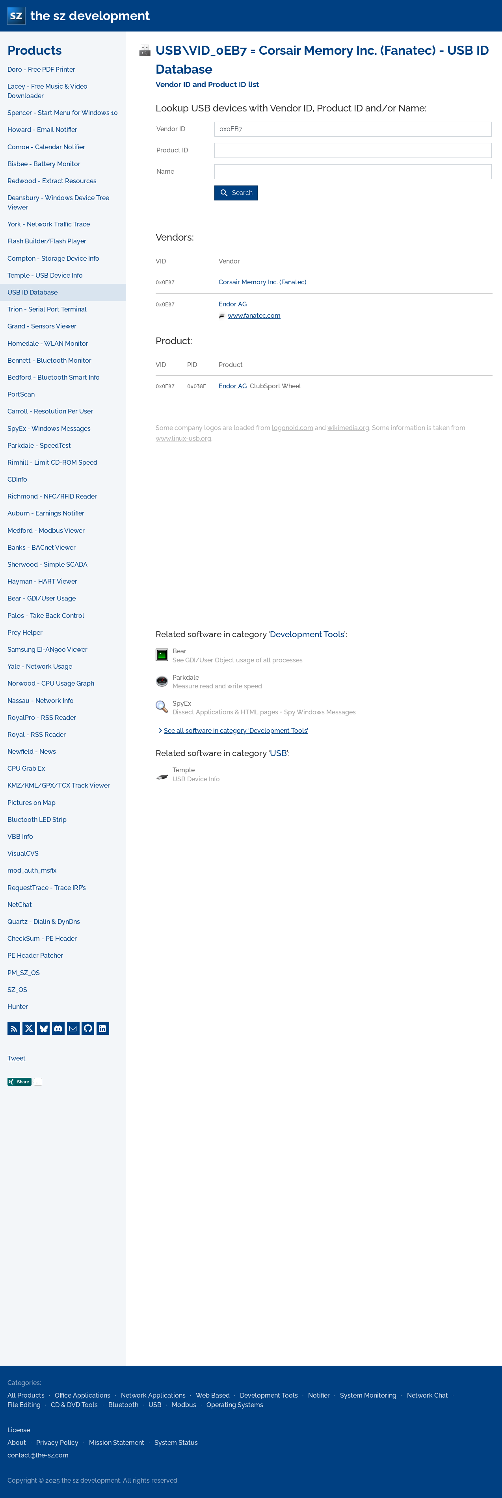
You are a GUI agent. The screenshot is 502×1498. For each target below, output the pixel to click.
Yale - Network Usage (39, 666)
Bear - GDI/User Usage (41, 598)
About (16, 1442)
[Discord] (58, 1028)
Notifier (319, 1395)
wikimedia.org (348, 428)
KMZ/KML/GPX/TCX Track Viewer (58, 785)
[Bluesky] (43, 1028)
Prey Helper (25, 632)
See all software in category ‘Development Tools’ (232, 730)
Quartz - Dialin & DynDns (43, 921)
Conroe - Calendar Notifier (46, 147)
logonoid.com (292, 428)
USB (278, 753)
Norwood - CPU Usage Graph (50, 683)
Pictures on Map (31, 802)
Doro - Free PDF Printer (41, 69)
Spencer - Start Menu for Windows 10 (62, 113)
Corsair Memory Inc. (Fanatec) (263, 282)
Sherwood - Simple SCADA (47, 564)
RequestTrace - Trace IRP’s (46, 888)
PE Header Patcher (35, 955)
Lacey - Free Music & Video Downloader (47, 91)
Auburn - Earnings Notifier (45, 513)
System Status (176, 1442)
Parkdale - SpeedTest (39, 445)
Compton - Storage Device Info (53, 258)
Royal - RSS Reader (36, 734)
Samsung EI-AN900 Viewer (47, 649)
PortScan (21, 394)
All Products (26, 1395)
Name (165, 171)
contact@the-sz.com (38, 1455)
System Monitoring (368, 1395)
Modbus (184, 1405)
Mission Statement (116, 1442)
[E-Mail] (73, 1028)
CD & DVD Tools (74, 1405)
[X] (28, 1028)
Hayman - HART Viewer (42, 581)
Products (34, 50)
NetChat (19, 904)
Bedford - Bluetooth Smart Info (53, 377)
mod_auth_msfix (31, 870)
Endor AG (233, 304)
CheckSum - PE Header (42, 938)
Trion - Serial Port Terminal (47, 309)
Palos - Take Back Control (45, 615)
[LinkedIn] (103, 1028)
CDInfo (17, 479)
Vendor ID (170, 129)
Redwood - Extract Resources (52, 181)
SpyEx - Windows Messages (49, 428)
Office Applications (82, 1395)
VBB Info (20, 836)
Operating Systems (234, 1405)
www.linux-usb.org (183, 438)
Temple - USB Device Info (45, 275)
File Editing (24, 1405)
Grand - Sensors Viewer (41, 326)
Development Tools (307, 634)
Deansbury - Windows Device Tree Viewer (58, 202)
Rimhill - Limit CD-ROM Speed (52, 462)
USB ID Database (32, 292)
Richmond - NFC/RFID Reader (52, 496)
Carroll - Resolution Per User (50, 411)
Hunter (17, 1006)
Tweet (16, 1058)
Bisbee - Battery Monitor (43, 164)
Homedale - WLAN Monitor (47, 343)
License (18, 1430)
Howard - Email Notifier (42, 129)
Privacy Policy (57, 1442)
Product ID (172, 150)
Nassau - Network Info (40, 701)
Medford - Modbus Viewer (46, 530)
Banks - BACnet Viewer (41, 547)
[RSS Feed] (13, 1028)
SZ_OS (17, 990)
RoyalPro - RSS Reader (41, 717)
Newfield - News (31, 751)
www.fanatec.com (254, 315)
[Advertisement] (63, 1238)
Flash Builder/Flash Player (46, 241)
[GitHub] (88, 1028)
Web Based (213, 1395)
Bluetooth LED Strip (37, 819)
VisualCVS (23, 853)
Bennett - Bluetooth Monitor (49, 360)
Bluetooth (123, 1405)
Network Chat (427, 1395)
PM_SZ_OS (23, 973)
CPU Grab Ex (26, 768)
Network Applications (153, 1395)
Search (236, 193)
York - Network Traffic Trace (48, 224)
